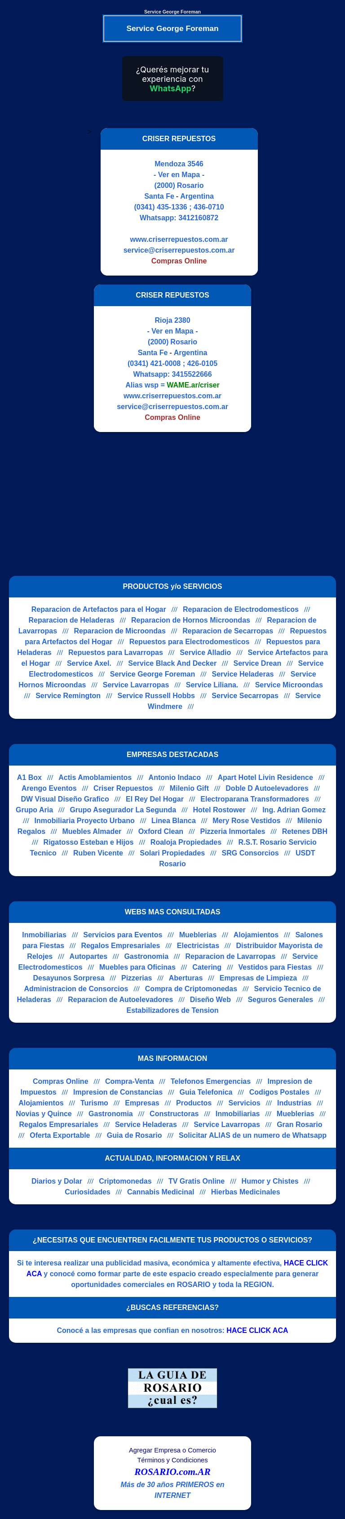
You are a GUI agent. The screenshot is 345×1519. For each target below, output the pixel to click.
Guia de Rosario (134, 1135)
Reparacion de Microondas (120, 631)
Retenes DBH (304, 831)
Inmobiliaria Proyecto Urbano (85, 820)
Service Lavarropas (136, 685)
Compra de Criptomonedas (191, 989)
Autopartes (88, 956)
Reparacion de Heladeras (71, 620)
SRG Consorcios (250, 853)
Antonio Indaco (175, 777)
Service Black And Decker (172, 663)
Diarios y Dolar (56, 1181)
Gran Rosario (299, 1124)
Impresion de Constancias (118, 1092)
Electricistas (198, 945)
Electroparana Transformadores (254, 799)
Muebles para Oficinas (137, 967)
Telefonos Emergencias (211, 1081)
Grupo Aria (34, 810)
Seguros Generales (280, 999)
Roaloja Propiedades (185, 842)
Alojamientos (256, 935)
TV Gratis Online (196, 1181)
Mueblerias (198, 935)
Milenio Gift (189, 788)
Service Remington (68, 695)
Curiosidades (87, 1192)
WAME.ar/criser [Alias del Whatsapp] (193, 385)
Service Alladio (205, 652)
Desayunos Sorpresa (68, 978)
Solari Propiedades (172, 853)
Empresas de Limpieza (258, 978)
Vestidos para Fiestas (275, 967)
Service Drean (257, 663)
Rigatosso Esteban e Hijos (89, 842)
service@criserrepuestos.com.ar (179, 250)
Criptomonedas (125, 1181)
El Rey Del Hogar (155, 799)
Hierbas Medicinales (245, 1192)
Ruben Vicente (98, 853)
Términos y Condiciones (172, 1460)
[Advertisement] (167, 504)
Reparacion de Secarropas (227, 631)
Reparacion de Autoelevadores (120, 999)
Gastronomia (146, 956)
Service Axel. (89, 663)
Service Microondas (289, 685)
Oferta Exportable (60, 1135)
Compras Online (60, 1081)
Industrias (294, 1103)
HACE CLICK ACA (257, 1330)
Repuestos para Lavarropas (115, 652)
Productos (194, 1103)
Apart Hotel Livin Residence (265, 777)
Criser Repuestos (123, 788)
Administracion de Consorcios (76, 989)
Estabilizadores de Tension (172, 1010)
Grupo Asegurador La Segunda (123, 810)
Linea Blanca (173, 820)
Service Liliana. (212, 685)
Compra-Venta (129, 1081)
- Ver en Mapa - (179, 174)
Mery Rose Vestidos (246, 820)
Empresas (142, 1103)
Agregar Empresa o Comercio (172, 1450)
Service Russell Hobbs (156, 695)
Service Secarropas (245, 695)
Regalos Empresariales (120, 945)
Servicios (245, 1103)
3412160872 (198, 218)
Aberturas (186, 978)
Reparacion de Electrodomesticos (241, 609)
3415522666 (192, 374)
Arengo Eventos (49, 788)
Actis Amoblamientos (95, 777)
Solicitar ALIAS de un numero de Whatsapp (253, 1135)
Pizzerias (136, 978)
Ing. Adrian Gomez (294, 810)
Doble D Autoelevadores (267, 788)
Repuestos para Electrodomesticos (189, 642)
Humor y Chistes (270, 1181)
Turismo (94, 1103)
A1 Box (29, 777)
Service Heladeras (243, 674)
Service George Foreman (152, 674)
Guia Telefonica (205, 1092)
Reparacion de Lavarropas (230, 956)
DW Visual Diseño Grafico (65, 799)
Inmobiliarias (44, 935)
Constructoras (174, 1114)
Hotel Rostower (219, 810)
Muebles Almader (91, 831)
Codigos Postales (279, 1092)
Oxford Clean (160, 831)
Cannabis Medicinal (160, 1192)
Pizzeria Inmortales (232, 831)
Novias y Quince (44, 1114)
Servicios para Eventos (122, 935)
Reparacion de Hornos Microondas (190, 620)
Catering (206, 967)
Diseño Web (210, 999)
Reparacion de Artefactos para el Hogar (98, 609)
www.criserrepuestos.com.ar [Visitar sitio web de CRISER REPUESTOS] (179, 239)
